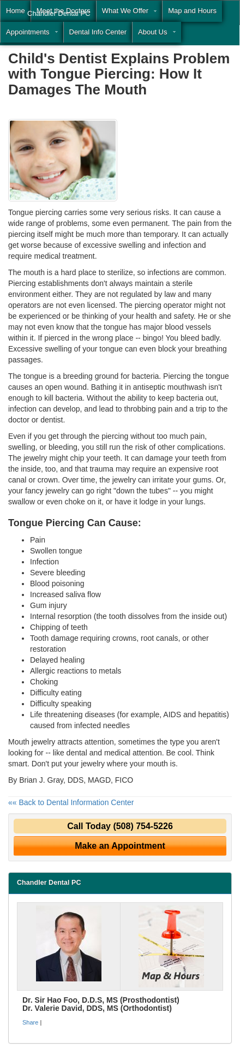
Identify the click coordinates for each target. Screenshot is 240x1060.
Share (30, 1022)
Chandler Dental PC (59, 13)
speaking (76, 703)
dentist (51, 419)
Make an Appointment (120, 845)
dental (77, 752)
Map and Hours (192, 11)
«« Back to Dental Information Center (71, 802)
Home (15, 11)
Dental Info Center (98, 32)
